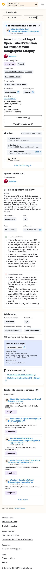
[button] (18, 72)
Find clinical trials (9, 521)
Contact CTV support (11, 549)
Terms (5, 562)
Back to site (10, 12)
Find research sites (10, 535)
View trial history (23, 165)
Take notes (23, 118)
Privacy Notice (8, 558)
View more (23, 500)
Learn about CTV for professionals (17, 539)
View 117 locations (23, 124)
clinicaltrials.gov (20, 508)
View (38, 152)
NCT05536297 (10, 99)
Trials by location (9, 526)
